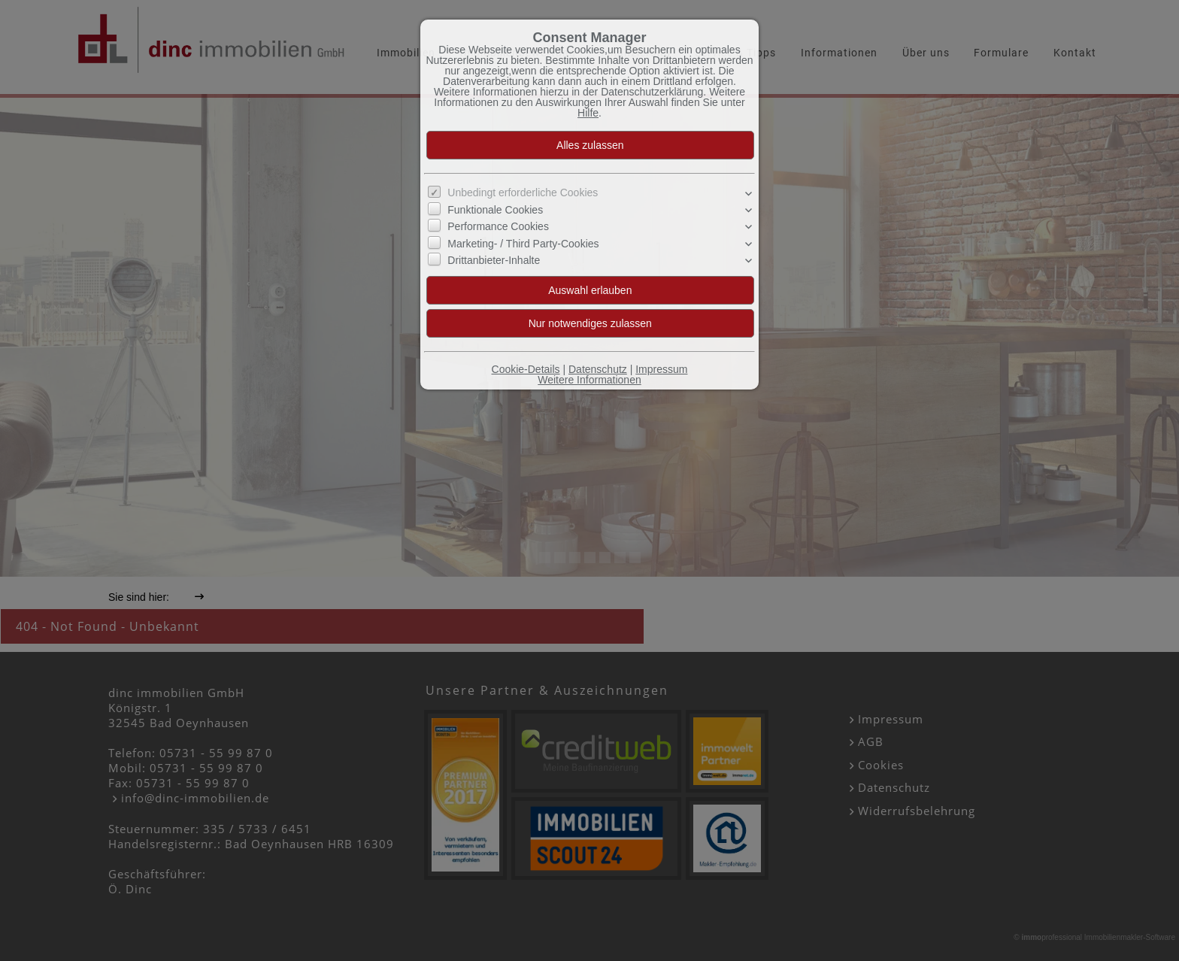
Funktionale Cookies (495, 210)
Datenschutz (597, 369)
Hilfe (588, 113)
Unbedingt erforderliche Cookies (522, 192)
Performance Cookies (498, 226)
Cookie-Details (526, 369)
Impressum (661, 369)
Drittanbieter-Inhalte (493, 260)
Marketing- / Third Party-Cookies (523, 244)
